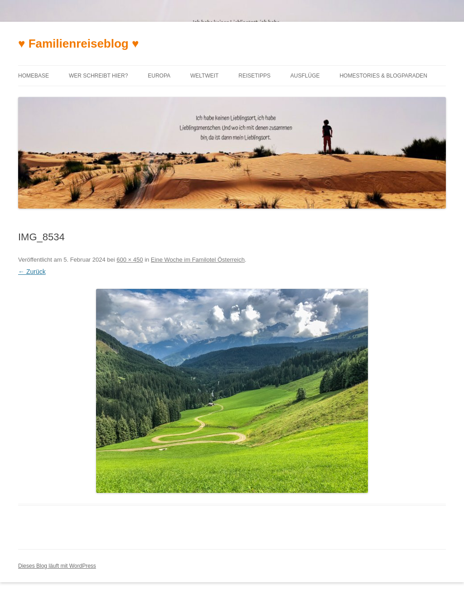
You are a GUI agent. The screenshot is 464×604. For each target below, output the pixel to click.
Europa (159, 76)
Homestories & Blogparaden (383, 76)
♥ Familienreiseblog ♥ (78, 43)
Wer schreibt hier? (98, 76)
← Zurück (32, 271)
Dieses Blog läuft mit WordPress (57, 566)
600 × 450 (129, 259)
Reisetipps (254, 76)
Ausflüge (305, 76)
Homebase (33, 76)
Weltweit (204, 76)
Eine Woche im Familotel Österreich (198, 259)
